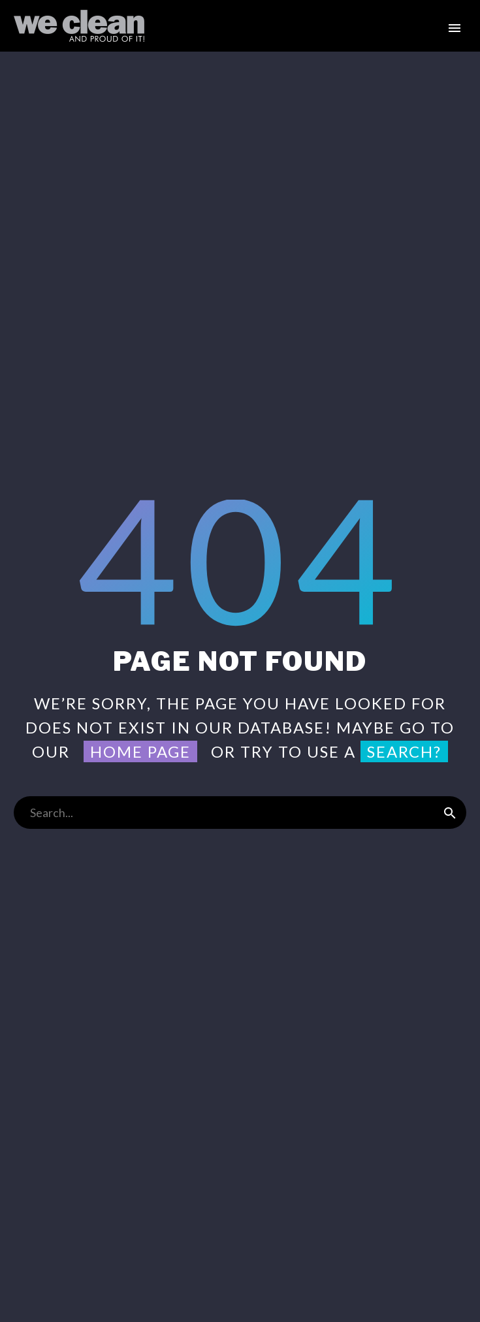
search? (404, 751)
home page (140, 751)
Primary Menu (454, 28)
